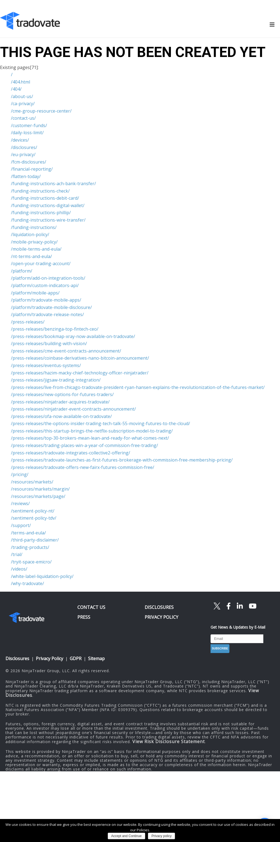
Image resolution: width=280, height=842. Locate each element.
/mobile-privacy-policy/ (34, 242)
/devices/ (20, 140)
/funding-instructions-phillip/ (41, 213)
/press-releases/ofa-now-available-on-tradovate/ (61, 416)
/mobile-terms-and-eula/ (36, 249)
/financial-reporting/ (32, 169)
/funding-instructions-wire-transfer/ (48, 220)
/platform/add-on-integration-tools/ (48, 278)
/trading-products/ (30, 547)
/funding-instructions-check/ (40, 191)
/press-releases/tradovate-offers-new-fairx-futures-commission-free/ (82, 467)
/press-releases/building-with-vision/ (49, 343)
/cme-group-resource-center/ (41, 111)
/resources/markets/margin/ (40, 489)
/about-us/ (22, 96)
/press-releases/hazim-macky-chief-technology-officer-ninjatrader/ (79, 373)
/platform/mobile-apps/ (35, 293)
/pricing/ (19, 474)
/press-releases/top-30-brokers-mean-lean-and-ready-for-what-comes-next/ (90, 438)
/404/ (16, 89)
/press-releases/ (28, 322)
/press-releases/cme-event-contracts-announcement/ (66, 351)
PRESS (83, 617)
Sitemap (96, 658)
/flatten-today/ (26, 176)
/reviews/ (20, 503)
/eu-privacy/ (23, 154)
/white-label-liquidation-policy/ (42, 576)
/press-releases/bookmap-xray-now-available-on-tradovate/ (73, 336)
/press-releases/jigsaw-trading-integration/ (56, 380)
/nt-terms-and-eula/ (31, 256)
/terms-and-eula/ (28, 533)
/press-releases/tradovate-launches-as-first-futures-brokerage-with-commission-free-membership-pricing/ (122, 460)
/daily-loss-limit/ (27, 133)
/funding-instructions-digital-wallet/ (47, 205)
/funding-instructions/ (34, 227)
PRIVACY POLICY (161, 617)
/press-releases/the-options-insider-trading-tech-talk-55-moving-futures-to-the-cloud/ (100, 423)
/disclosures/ (24, 147)
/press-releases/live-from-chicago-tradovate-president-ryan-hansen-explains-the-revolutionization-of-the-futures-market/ (138, 387)
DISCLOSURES (159, 607)
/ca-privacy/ (23, 104)
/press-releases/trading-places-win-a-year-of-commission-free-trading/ (84, 445)
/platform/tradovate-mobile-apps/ (46, 300)
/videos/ (19, 569)
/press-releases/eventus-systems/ (46, 365)
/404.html (20, 82)
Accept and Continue (126, 836)
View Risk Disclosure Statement (168, 741)
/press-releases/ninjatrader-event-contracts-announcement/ (73, 409)
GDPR (75, 658)
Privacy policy (161, 836)
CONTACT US (91, 607)
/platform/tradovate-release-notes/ (47, 314)
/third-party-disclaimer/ (35, 540)
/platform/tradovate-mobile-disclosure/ (51, 307)
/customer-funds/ (29, 125)
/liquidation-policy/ (30, 234)
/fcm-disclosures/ (28, 162)
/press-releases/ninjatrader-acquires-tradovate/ (60, 402)
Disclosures (17, 658)
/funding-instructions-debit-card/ (45, 198)
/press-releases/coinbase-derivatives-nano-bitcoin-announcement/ (80, 358)
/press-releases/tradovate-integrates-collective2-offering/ (70, 453)
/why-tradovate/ (27, 583)
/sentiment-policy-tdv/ (33, 518)
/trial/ (16, 554)
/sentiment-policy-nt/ (32, 511)
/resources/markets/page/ (38, 496)
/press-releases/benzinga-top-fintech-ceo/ (54, 329)
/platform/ (21, 271)
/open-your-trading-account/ (41, 263)
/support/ (21, 525)
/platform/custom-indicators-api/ (45, 285)
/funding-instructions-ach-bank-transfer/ (53, 184)
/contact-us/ (23, 118)
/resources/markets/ (32, 482)
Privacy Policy (49, 658)
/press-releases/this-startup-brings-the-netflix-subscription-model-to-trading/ (92, 431)
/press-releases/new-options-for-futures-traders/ (62, 394)
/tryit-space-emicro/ (31, 562)
